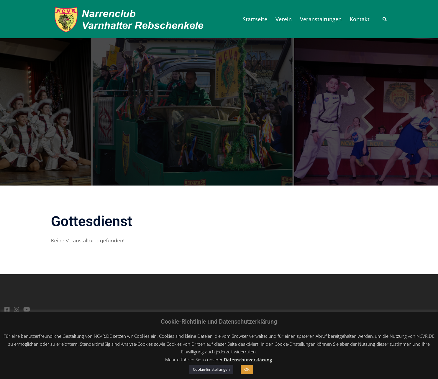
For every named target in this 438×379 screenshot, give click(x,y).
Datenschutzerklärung (248, 360)
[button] (385, 19)
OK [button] (247, 369)
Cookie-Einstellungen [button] (211, 369)
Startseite (255, 19)
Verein (283, 19)
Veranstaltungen (321, 19)
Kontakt (360, 19)
